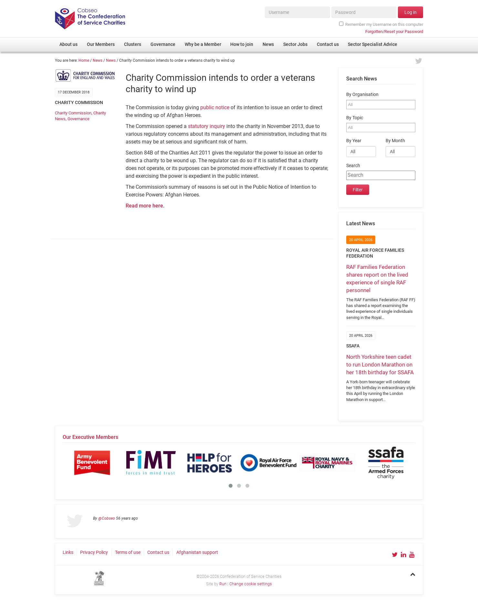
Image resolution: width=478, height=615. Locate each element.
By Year (353, 140)
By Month (395, 140)
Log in (410, 12)
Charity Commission (73, 113)
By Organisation (362, 94)
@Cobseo (106, 518)
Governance (78, 118)
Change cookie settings (250, 583)
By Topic (354, 118)
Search (353, 165)
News (97, 60)
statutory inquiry (206, 126)
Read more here (144, 206)
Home (83, 60)
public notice (214, 107)
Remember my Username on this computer (381, 24)
